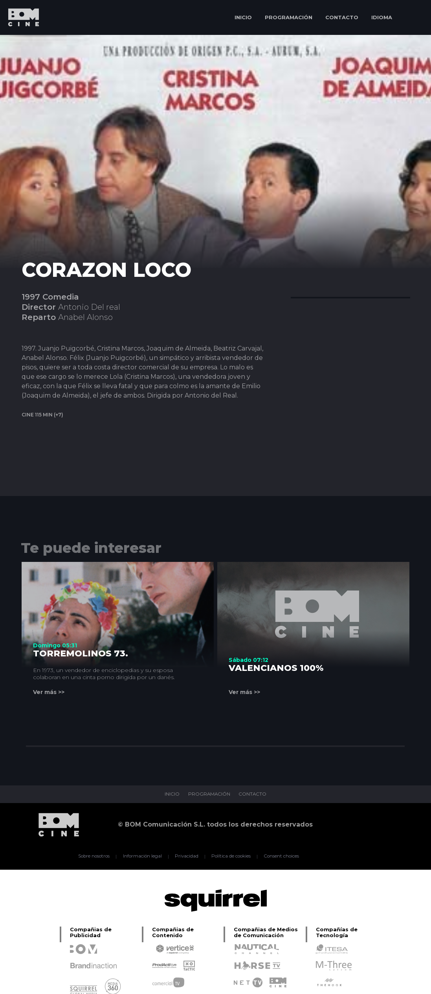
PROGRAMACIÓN (288, 17)
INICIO (243, 17)
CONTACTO (341, 17)
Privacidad (186, 856)
